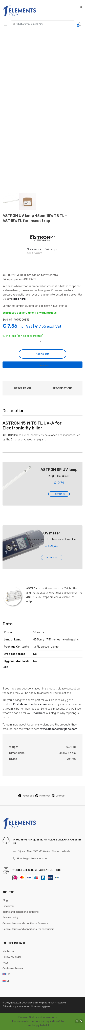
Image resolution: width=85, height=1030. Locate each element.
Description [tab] (22, 388)
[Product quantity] (42, 342)
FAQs (6, 962)
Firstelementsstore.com (29, 704)
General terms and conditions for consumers (28, 929)
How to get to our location (30, 858)
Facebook (26, 795)
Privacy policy (10, 917)
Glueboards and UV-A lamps (42, 249)
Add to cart (42, 353)
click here (19, 298)
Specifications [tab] (62, 388)
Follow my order (12, 956)
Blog (5, 900)
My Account (9, 951)
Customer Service (13, 968)
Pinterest (42, 795)
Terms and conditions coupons (21, 911)
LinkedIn (58, 795)
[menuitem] (6, 974)
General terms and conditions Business (25, 923)
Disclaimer (8, 906)
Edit (5, 667)
